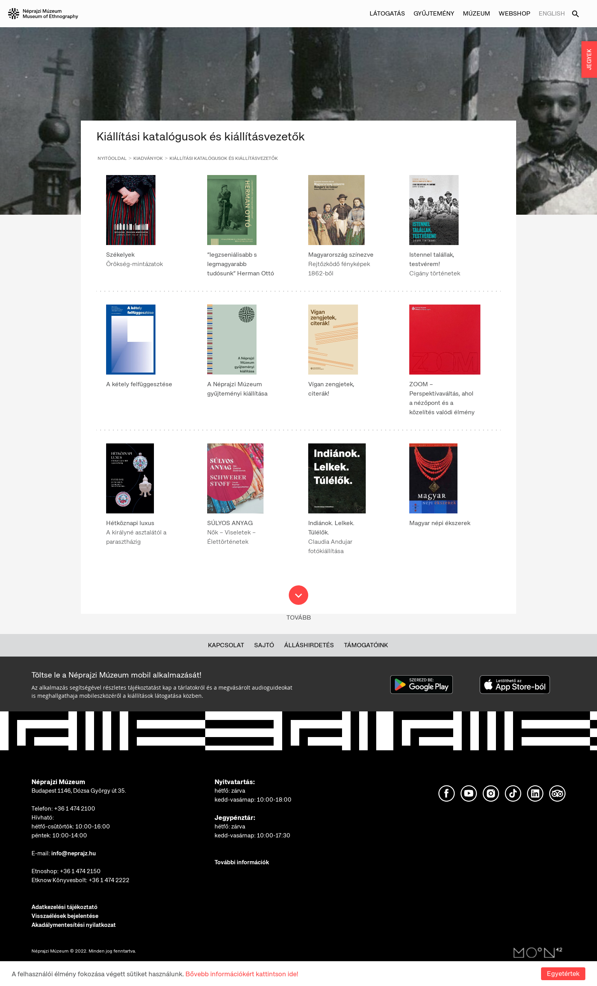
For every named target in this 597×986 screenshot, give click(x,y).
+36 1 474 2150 (80, 871)
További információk (242, 862)
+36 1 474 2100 (74, 809)
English (552, 13)
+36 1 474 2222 (109, 880)
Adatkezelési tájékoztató (64, 907)
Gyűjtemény (434, 13)
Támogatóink (366, 645)
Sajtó (264, 645)
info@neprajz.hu (73, 853)
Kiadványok (148, 158)
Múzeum (476, 13)
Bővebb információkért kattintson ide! (241, 974)
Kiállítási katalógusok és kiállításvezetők (223, 158)
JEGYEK (589, 59)
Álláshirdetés (309, 645)
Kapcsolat (226, 645)
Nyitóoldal (112, 158)
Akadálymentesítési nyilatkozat (73, 925)
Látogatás (387, 13)
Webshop (514, 13)
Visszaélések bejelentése (64, 916)
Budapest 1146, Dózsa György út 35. (78, 791)
